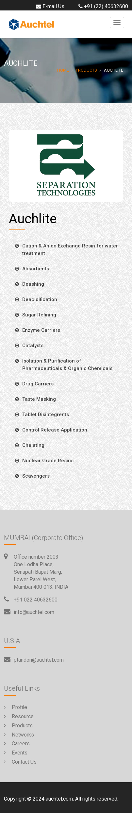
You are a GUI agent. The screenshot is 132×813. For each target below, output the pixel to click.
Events (15, 753)
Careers (17, 743)
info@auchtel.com (34, 612)
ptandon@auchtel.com (39, 660)
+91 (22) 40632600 (102, 6)
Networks (19, 735)
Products (86, 70)
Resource (19, 716)
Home (63, 70)
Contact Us (20, 762)
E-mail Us (49, 6)
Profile (15, 707)
